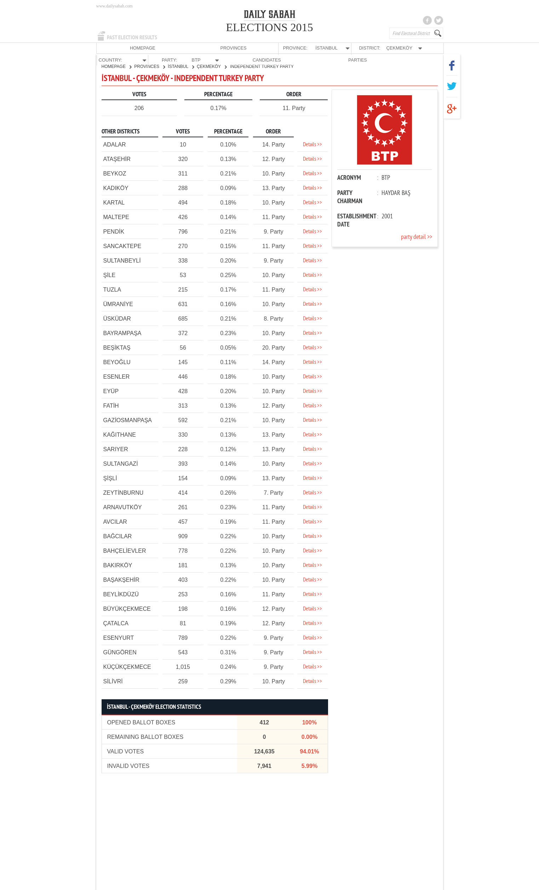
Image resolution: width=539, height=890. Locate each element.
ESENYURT (118, 638)
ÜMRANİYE (118, 304)
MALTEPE (116, 217)
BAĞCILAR (117, 536)
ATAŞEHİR (117, 159)
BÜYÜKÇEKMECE (127, 608)
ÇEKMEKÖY (212, 66)
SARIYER (115, 449)
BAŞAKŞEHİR (121, 579)
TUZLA (112, 289)
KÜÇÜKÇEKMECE (127, 667)
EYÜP (111, 391)
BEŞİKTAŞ (117, 347)
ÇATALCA (115, 623)
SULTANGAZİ (120, 463)
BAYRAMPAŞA (122, 333)
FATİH (111, 405)
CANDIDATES (388, 48)
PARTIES (423, 48)
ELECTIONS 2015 (269, 27)
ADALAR (114, 144)
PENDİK (114, 231)
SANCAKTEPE (122, 246)
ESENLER (116, 376)
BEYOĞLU (117, 362)
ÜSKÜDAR (117, 318)
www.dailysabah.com (114, 6)
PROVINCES (148, 48)
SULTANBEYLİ (122, 260)
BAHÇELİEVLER (124, 550)
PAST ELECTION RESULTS (132, 37)
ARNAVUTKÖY (122, 507)
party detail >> (416, 237)
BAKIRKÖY (117, 565)
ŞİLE (109, 275)
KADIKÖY (115, 188)
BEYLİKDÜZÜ (121, 594)
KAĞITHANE (119, 434)
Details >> (312, 144)
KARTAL (114, 202)
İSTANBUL (181, 66)
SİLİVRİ (113, 681)
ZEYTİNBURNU (123, 492)
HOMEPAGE (114, 48)
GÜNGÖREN (120, 652)
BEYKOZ (114, 173)
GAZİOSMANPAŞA (127, 420)
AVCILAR (115, 521)
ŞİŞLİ (110, 478)
